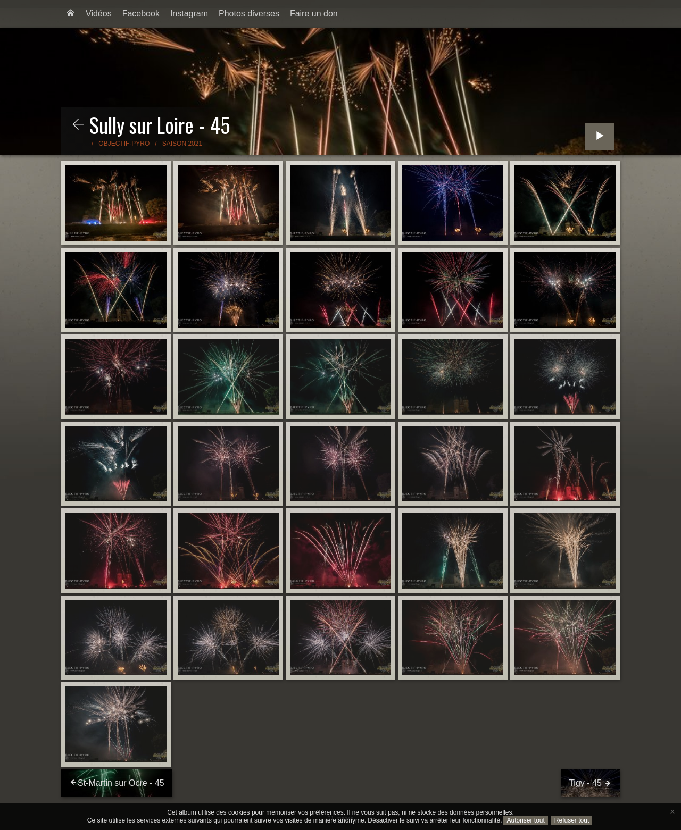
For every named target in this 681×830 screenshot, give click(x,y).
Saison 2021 (182, 143)
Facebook (141, 13)
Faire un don (314, 13)
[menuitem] (70, 14)
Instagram (189, 13)
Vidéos (99, 13)
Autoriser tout (525, 820)
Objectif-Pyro (124, 143)
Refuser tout (571, 820)
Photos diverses (249, 13)
